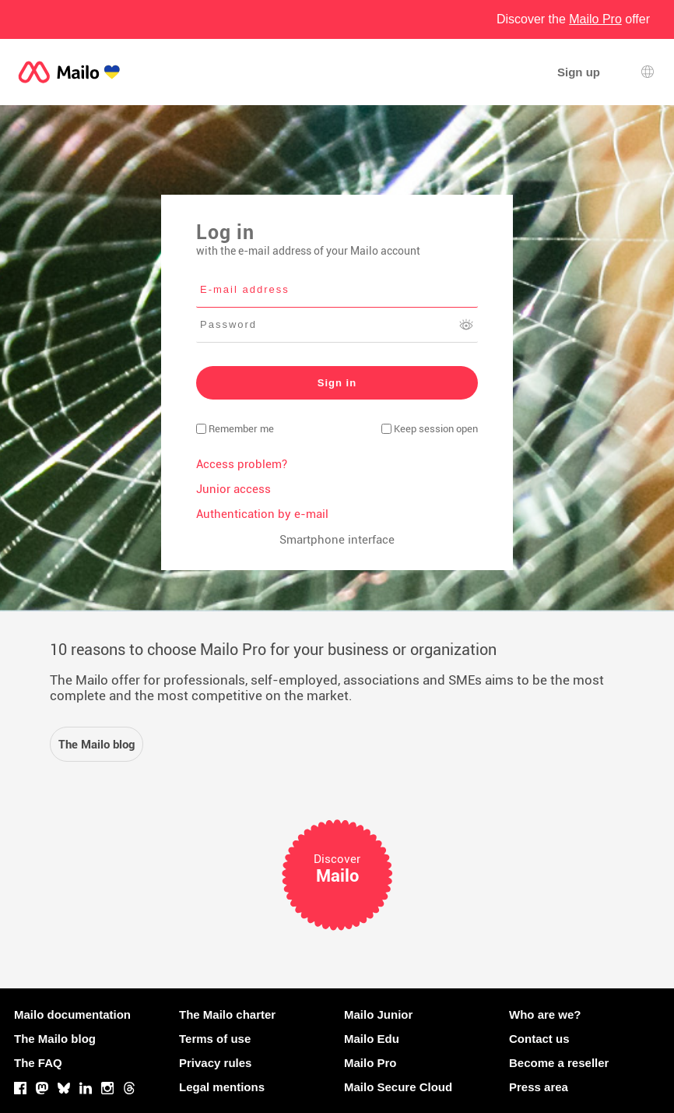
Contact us (539, 1038)
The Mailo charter (227, 1014)
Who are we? (545, 1014)
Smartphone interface (337, 540)
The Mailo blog (55, 1038)
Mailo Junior (378, 1014)
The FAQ (38, 1062)
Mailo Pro (370, 1062)
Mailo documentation (72, 1014)
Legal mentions (222, 1087)
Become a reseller (559, 1062)
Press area (538, 1087)
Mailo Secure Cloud (398, 1087)
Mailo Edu (371, 1038)
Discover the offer (573, 19)
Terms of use (215, 1038)
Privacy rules (215, 1062)
